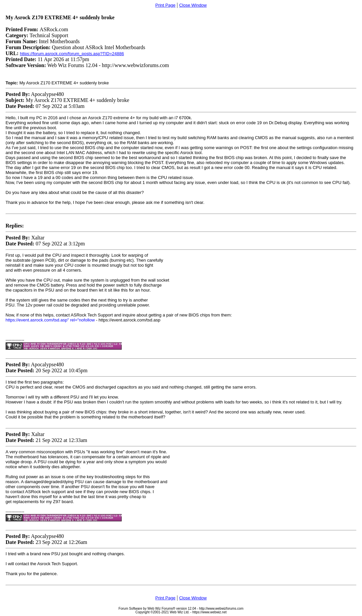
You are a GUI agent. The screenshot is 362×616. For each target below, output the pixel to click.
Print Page (165, 5)
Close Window (193, 5)
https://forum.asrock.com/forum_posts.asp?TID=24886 (72, 53)
